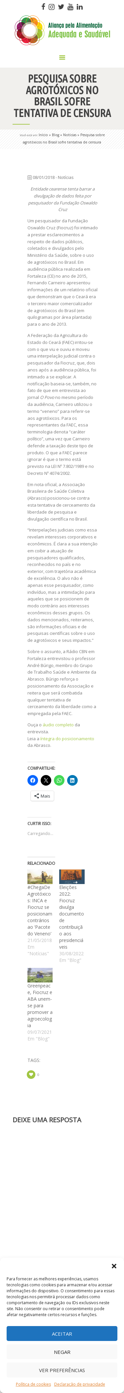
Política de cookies (33, 1384)
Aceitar (62, 1333)
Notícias (69, 135)
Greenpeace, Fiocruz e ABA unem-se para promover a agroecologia (40, 1005)
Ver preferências (62, 1370)
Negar (62, 1352)
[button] (114, 1266)
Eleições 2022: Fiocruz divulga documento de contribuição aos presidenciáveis (71, 917)
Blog (55, 135)
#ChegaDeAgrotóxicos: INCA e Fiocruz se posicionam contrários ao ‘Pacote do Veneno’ (39, 910)
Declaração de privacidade (79, 1384)
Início (43, 135)
